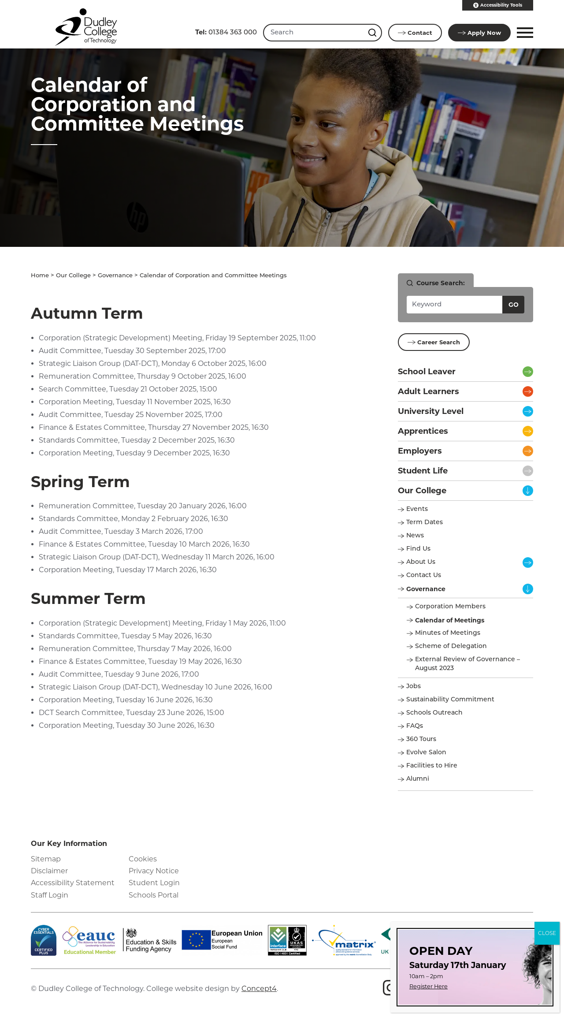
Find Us (418, 548)
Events (417, 509)
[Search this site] (373, 32)
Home (40, 275)
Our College (73, 275)
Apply (479, 32)
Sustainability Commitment (450, 699)
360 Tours (421, 739)
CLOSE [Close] (547, 933)
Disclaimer (49, 870)
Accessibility (497, 5)
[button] (524, 32)
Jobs (413, 686)
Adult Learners (428, 391)
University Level (431, 411)
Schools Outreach (434, 712)
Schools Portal (153, 894)
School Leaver (427, 371)
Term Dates (424, 522)
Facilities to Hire (432, 765)
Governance (115, 275)
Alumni (417, 778)
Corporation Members (450, 606)
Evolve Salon (426, 752)
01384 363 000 (226, 32)
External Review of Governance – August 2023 (467, 663)
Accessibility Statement (73, 882)
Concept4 (259, 988)
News (415, 535)
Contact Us (423, 575)
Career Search (434, 341)
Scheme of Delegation (451, 646)
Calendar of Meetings (449, 620)
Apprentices (423, 431)
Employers (420, 450)
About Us (420, 562)
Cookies (143, 858)
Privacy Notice (154, 870)
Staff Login (49, 894)
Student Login (154, 882)
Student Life (423, 470)
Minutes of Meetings (447, 633)
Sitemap (46, 858)
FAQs (414, 726)
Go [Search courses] (513, 304)
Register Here (428, 986)
